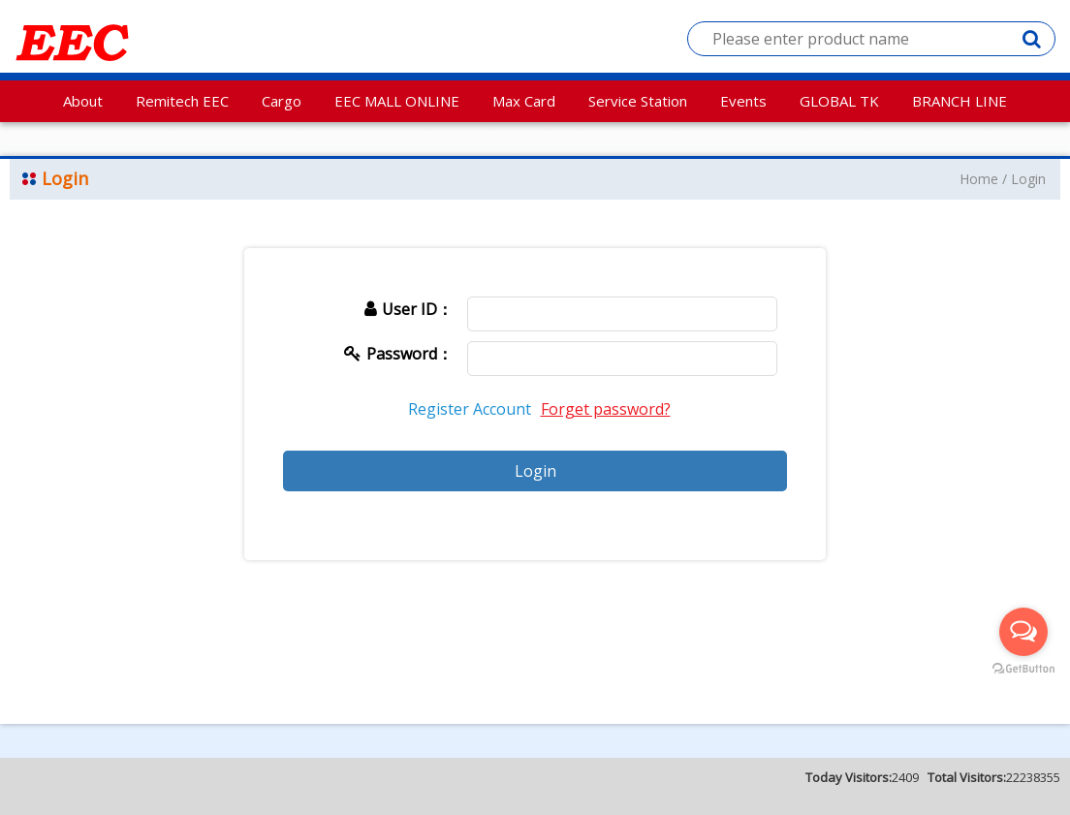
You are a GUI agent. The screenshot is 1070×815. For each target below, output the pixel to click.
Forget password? (606, 409)
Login (1028, 179)
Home (979, 179)
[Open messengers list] (1023, 632)
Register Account (469, 409)
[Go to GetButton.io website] (1023, 669)
